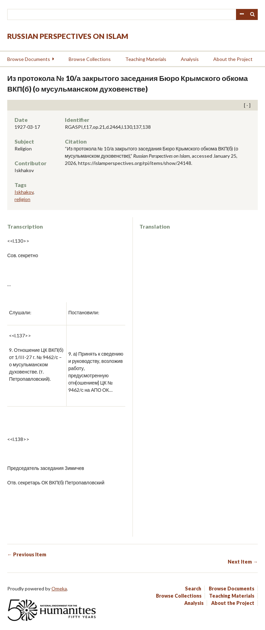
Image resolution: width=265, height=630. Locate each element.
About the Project (233, 59)
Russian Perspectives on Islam (67, 36)
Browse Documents (28, 59)
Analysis (190, 59)
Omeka (59, 588)
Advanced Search (241, 14)
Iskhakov (23, 192)
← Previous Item (26, 554)
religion (22, 199)
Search (252, 14)
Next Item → (243, 562)
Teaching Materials (145, 59)
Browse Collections (90, 59)
